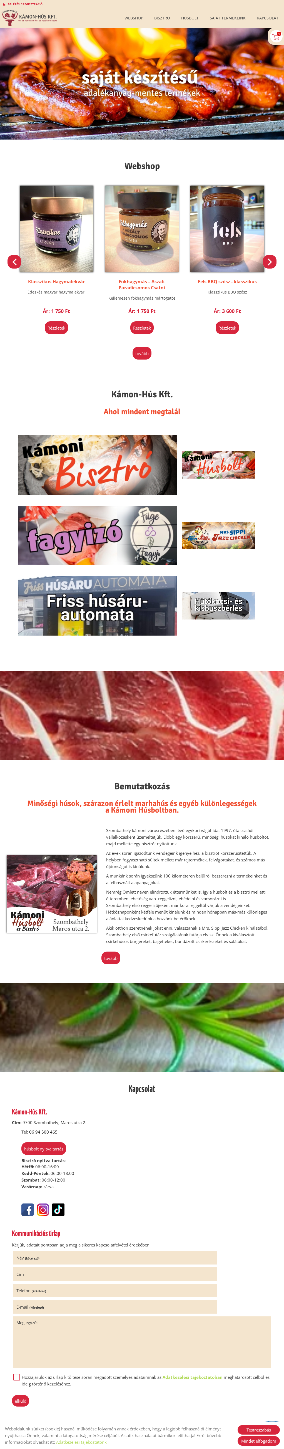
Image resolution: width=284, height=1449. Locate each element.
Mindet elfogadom (258, 1441)
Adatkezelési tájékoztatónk (81, 1442)
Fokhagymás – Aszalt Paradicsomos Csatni (142, 273)
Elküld (25, 1251)
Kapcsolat (267, 18)
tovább (142, 340)
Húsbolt (190, 18)
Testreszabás (258, 1430)
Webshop (133, 18)
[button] (267, 260)
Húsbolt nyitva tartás (39, 1034)
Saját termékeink (228, 18)
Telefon (36, 1157)
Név (32, 1140)
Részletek (63, 316)
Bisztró (162, 18)
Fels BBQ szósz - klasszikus (221, 270)
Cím (150, 1140)
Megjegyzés (32, 1172)
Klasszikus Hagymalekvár (62, 270)
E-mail (160, 1157)
